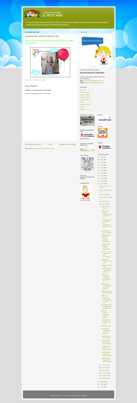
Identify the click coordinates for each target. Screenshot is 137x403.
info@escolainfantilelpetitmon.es (94, 82)
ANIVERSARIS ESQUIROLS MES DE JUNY (106, 360)
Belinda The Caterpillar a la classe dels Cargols (106, 331)
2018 (101, 178)
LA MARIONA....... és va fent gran (106, 231)
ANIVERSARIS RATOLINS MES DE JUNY (106, 342)
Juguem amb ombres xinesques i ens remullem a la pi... (106, 214)
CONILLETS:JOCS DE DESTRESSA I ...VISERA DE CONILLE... (106, 269)
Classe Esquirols (85, 97)
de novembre (105, 190)
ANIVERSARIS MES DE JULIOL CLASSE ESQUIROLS (106, 238)
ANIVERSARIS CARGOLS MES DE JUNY (106, 354)
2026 (101, 157)
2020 (101, 173)
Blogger (84, 395)
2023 (101, 165)
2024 (101, 162)
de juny (103, 365)
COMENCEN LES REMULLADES (106, 292)
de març (104, 373)
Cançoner (83, 90)
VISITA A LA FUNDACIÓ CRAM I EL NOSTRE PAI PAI (106, 278)
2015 (101, 381)
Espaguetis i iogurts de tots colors (106, 261)
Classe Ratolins (85, 99)
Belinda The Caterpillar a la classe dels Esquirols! (106, 286)
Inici (50, 144)
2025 (101, 159)
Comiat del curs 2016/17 (106, 207)
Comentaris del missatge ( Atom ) (44, 148)
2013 (101, 387)
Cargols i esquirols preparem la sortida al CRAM (105, 314)
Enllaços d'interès (85, 104)
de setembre (105, 197)
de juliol (103, 204)
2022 (101, 167)
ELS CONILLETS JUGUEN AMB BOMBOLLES (106, 306)
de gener (104, 378)
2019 (101, 175)
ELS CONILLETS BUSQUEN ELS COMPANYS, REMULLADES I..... (106, 224)
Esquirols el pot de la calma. (105, 337)
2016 (101, 183)
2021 (101, 170)
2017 (101, 181)
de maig (104, 367)
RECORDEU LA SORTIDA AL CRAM (106, 321)
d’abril (103, 370)
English (82, 102)
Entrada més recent (33, 144)
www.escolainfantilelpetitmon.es (93, 81)
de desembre (105, 186)
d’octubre (104, 194)
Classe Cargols (85, 92)
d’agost (103, 201)
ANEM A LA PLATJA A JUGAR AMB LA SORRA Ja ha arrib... (106, 299)
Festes (82, 107)
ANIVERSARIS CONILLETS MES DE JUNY (106, 348)
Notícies (82, 109)
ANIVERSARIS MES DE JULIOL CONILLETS (105, 247)
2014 (101, 384)
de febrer (104, 375)
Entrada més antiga (67, 144)
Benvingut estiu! (106, 326)
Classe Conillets (85, 95)
